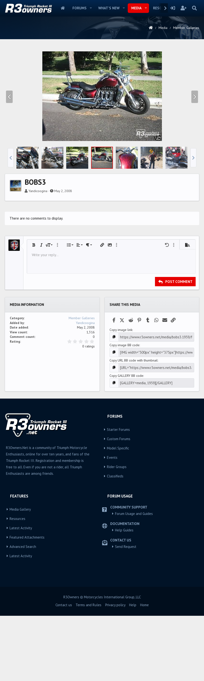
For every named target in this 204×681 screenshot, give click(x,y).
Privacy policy (115, 670)
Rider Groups (117, 532)
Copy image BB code (124, 411)
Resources (17, 584)
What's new (109, 8)
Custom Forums (118, 504)
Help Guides (124, 595)
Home (62, 8)
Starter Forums (118, 494)
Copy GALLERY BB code (126, 441)
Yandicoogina (37, 258)
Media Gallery (20, 574)
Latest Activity (21, 593)
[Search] (194, 8)
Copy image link (121, 397)
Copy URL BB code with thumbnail (134, 426)
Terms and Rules (88, 670)
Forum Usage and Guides (134, 579)
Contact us (63, 670)
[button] (91, 8)
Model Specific (118, 513)
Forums (79, 8)
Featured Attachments (27, 602)
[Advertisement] (102, 82)
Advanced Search (23, 612)
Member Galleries (82, 385)
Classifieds (115, 541)
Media (136, 8)
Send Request (125, 612)
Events (112, 522)
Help (132, 670)
